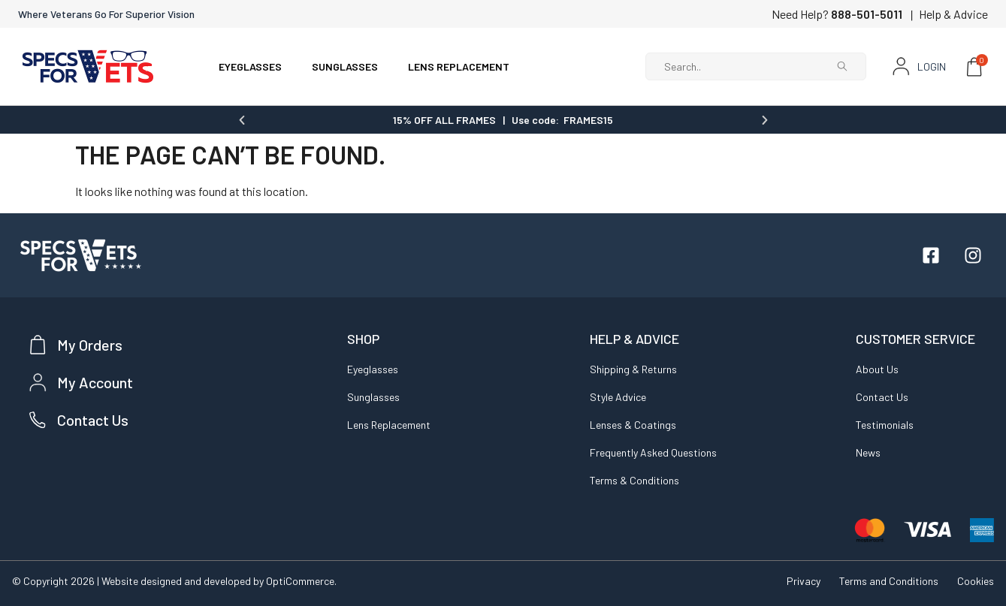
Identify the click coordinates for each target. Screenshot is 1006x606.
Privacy (803, 580)
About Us (877, 368)
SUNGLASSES (345, 66)
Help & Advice (953, 14)
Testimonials (885, 424)
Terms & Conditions (634, 479)
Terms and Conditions (888, 580)
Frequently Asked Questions (653, 451)
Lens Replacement (388, 424)
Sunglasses (373, 396)
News (868, 451)
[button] (242, 119)
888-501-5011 (866, 14)
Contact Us (882, 396)
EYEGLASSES (250, 66)
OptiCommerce (300, 580)
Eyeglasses (372, 368)
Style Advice (618, 396)
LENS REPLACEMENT (458, 66)
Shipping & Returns (633, 368)
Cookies (975, 580)
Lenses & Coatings (633, 424)
